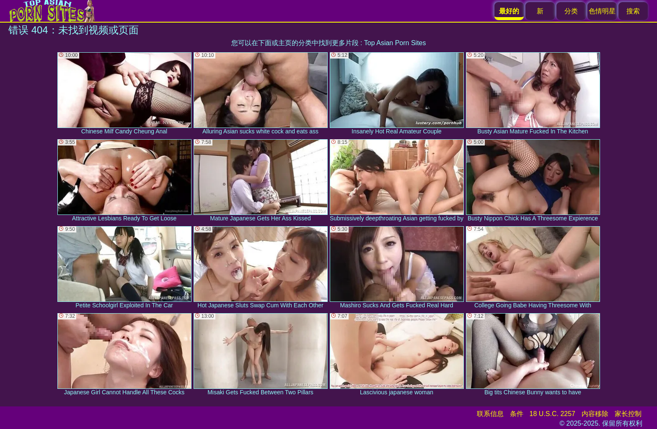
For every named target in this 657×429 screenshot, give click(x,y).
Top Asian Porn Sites (395, 42)
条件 (516, 413)
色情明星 (602, 11)
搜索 (633, 11)
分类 (571, 11)
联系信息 (490, 413)
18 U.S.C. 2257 (552, 413)
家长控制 (628, 413)
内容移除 (595, 413)
